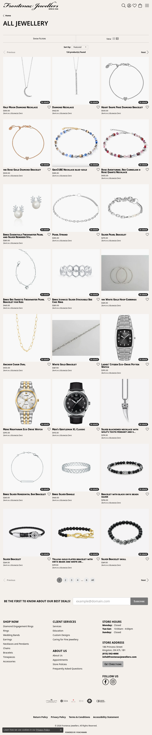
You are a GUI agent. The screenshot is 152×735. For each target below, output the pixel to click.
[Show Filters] (39, 38)
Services (57, 626)
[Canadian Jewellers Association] (101, 701)
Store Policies (60, 664)
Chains (6, 648)
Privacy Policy (58, 717)
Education (58, 630)
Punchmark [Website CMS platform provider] (81, 732)
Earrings (7, 639)
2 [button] (65, 580)
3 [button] (71, 580)
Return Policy (40, 717)
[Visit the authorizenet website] (89, 701)
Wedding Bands (11, 635)
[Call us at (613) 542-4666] (110, 653)
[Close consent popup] (61, 730)
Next (143, 52)
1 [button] (60, 579)
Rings (6, 630)
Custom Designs (61, 635)
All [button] (92, 580)
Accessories (9, 661)
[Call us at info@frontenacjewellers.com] (119, 656)
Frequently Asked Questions (67, 668)
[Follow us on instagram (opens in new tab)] (113, 682)
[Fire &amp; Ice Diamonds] (73, 701)
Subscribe (139, 601)
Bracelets (8, 652)
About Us (57, 655)
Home (8, 15)
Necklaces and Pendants (16, 643)
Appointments (60, 659)
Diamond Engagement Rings (18, 626)
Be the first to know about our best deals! (37, 601)
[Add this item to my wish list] (48, 107)
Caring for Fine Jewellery (65, 639)
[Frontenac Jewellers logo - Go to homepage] (31, 5)
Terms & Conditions (79, 717)
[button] (124, 5)
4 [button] (77, 580)
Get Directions (112, 664)
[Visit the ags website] (51, 701)
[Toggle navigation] (147, 5)
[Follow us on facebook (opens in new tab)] (105, 682)
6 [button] (86, 580)
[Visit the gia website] (64, 701)
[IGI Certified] (81, 701)
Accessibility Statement (106, 717)
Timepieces (9, 657)
